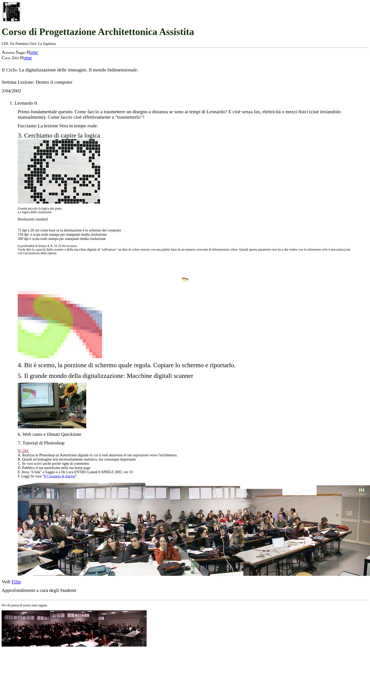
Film (16, 581)
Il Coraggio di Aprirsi (59, 476)
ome (34, 52)
